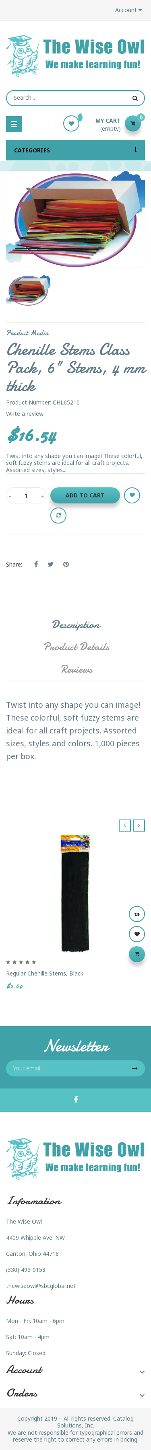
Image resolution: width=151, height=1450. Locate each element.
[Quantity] (26, 495)
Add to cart (85, 495)
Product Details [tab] (76, 646)
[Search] (75, 98)
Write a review (24, 413)
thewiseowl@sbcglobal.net (41, 1286)
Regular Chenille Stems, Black (44, 973)
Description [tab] (75, 624)
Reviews (76, 669)
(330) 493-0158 (26, 1269)
